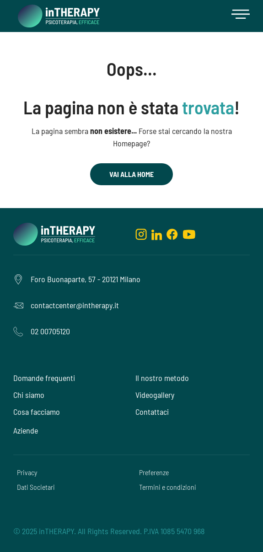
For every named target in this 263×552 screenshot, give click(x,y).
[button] (240, 16)
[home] (56, 16)
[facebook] (172, 234)
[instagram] (141, 234)
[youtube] (188, 234)
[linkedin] (156, 234)
